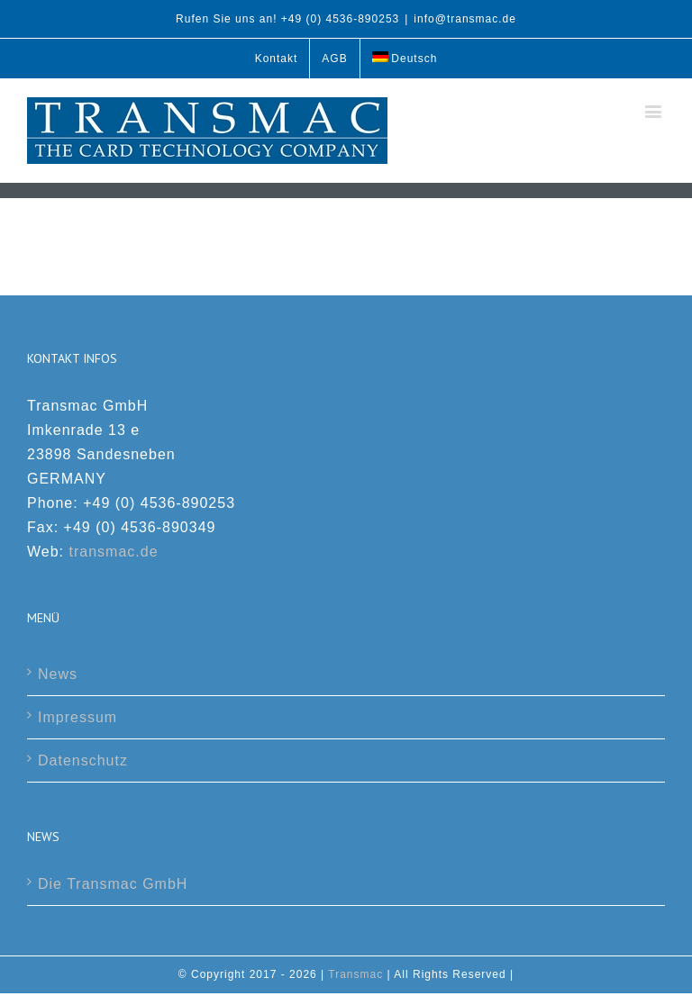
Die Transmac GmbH (112, 884)
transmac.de (114, 551)
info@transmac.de (465, 19)
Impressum (77, 717)
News (57, 674)
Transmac (355, 974)
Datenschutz (83, 760)
